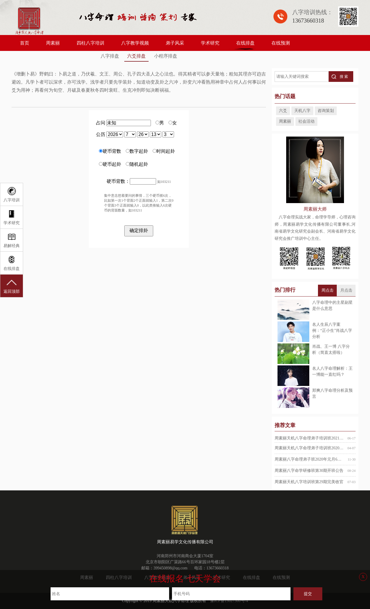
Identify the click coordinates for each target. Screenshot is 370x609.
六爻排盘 (136, 56)
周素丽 (53, 43)
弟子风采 (175, 43)
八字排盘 (110, 56)
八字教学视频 (135, 43)
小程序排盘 (165, 56)
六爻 (283, 110)
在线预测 (280, 43)
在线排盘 (245, 43)
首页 (24, 43)
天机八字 (302, 110)
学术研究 (210, 43)
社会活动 (306, 121)
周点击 (327, 290)
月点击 (346, 290)
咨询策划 (326, 110)
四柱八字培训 (90, 43)
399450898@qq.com (170, 568)
